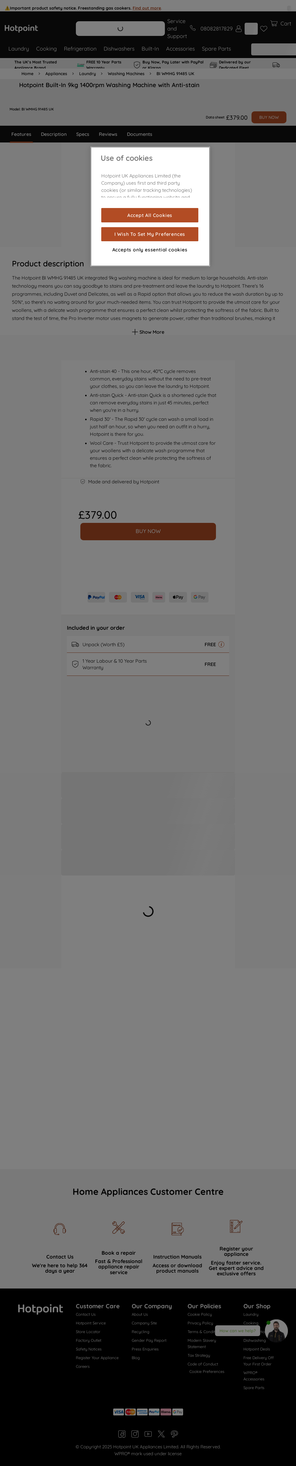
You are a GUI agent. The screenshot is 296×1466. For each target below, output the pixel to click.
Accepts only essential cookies (150, 250)
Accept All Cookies (149, 215)
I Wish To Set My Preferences (149, 234)
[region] (150, 206)
